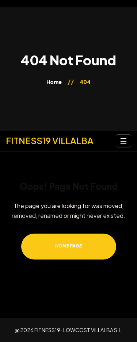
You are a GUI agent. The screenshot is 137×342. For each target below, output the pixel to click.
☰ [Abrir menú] (123, 141)
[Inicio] (50, 141)
